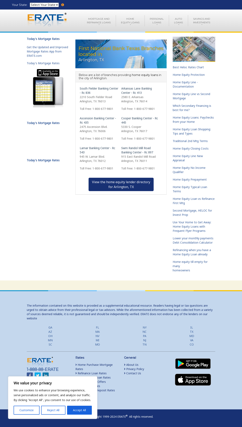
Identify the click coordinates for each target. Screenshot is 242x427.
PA (144, 336)
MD (191, 336)
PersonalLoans (157, 20)
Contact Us (132, 373)
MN (50, 340)
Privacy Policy (134, 369)
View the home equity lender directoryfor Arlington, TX (121, 184)
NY (145, 327)
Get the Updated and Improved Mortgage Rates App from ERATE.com (47, 51)
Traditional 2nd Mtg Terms (190, 141)
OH (50, 336)
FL (97, 327)
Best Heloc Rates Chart (188, 67)
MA (97, 332)
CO (192, 344)
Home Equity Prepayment (190, 179)
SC (50, 344)
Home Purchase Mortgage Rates (94, 367)
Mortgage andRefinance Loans (99, 20)
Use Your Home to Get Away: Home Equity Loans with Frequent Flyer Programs (192, 226)
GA (50, 327)
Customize (26, 410)
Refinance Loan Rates (91, 373)
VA (191, 340)
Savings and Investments (201, 20)
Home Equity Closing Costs (191, 148)
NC (144, 332)
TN (144, 344)
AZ (50, 332)
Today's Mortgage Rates (43, 63)
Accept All (79, 410)
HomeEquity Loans (130, 20)
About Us (131, 365)
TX (191, 332)
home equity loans (145, 75)
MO (97, 344)
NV (97, 336)
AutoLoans (178, 20)
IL (191, 327)
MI (97, 340)
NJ (144, 340)
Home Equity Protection (189, 75)
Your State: (20, 5)
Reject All (53, 410)
